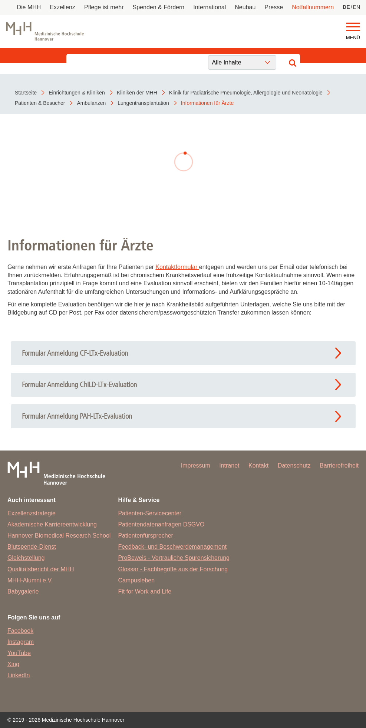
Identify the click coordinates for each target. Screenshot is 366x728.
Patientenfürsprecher (145, 535)
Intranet (229, 465)
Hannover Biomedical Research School (59, 535)
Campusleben (136, 580)
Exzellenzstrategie (31, 513)
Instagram (20, 642)
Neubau (245, 7)
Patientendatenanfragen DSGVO (161, 524)
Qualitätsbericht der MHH (40, 569)
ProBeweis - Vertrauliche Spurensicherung (174, 558)
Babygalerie (23, 591)
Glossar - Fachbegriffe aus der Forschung (173, 569)
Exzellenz (62, 7)
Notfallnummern (313, 7)
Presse (273, 7)
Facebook (20, 631)
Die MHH (29, 7)
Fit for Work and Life (144, 591)
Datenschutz (294, 465)
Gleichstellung (26, 558)
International (209, 7)
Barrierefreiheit (339, 465)
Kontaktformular (177, 267)
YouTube (19, 653)
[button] (353, 27)
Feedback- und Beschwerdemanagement (172, 546)
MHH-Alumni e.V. (30, 580)
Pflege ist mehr (104, 7)
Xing (13, 664)
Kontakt (258, 465)
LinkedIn (18, 675)
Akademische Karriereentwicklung (52, 524)
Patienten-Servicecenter (149, 513)
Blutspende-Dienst (31, 546)
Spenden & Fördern (159, 7)
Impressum (195, 465)
